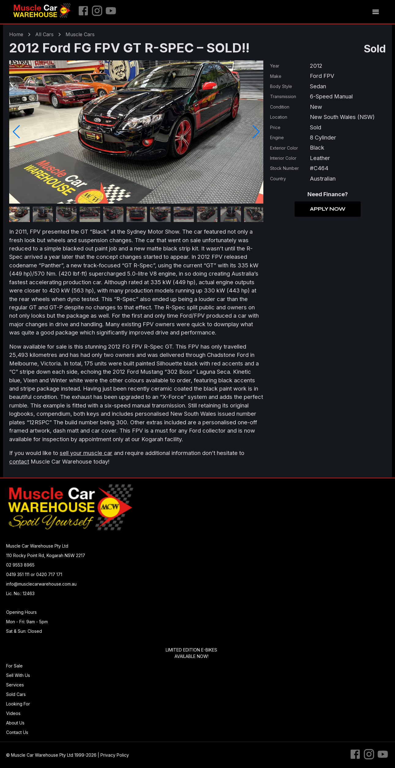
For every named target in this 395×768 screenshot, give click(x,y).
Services (15, 684)
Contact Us (17, 732)
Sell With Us (18, 675)
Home (16, 34)
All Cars (44, 34)
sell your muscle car (86, 452)
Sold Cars (16, 694)
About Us (15, 722)
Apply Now (328, 209)
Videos (13, 713)
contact (19, 461)
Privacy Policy (114, 755)
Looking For (18, 703)
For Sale (14, 665)
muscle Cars (80, 34)
